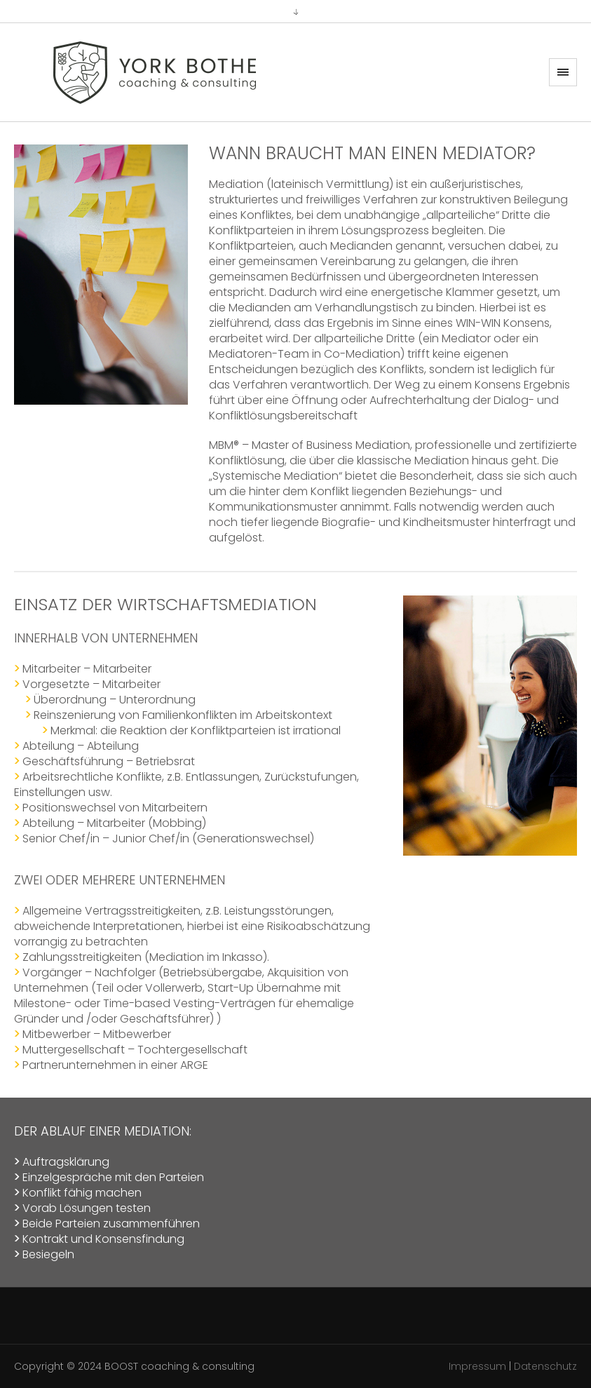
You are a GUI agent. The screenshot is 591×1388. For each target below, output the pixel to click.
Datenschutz (545, 1366)
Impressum (477, 1366)
